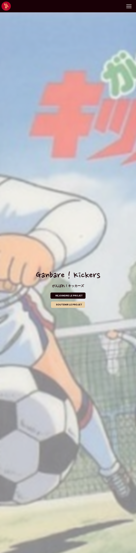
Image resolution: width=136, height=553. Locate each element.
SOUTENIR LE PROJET (69, 304)
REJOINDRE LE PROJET (69, 295)
